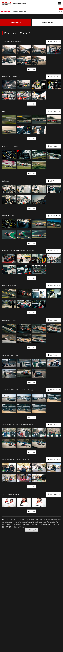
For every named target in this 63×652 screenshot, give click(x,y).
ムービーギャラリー (47, 22)
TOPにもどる (31, 530)
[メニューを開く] (59, 3)
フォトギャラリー (15, 22)
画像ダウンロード (54, 41)
